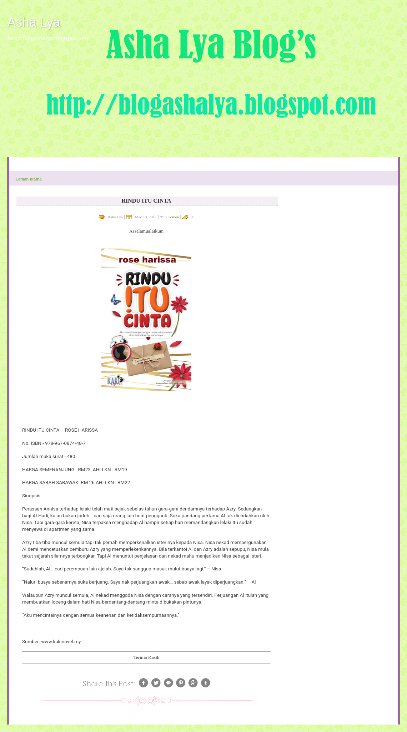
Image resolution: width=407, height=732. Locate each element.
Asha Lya (33, 22)
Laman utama (28, 179)
